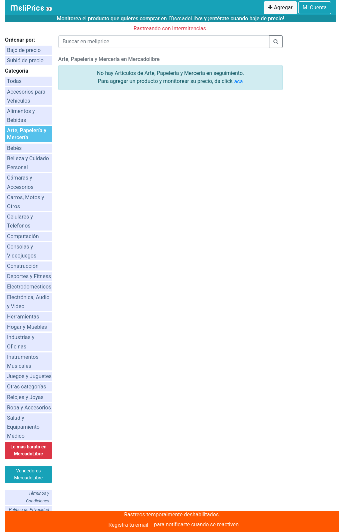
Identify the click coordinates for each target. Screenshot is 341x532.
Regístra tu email (129, 525)
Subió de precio (25, 60)
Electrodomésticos (29, 286)
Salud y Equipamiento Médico (23, 427)
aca (238, 81)
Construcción (23, 266)
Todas (14, 81)
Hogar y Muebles (27, 327)
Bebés (14, 148)
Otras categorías (26, 386)
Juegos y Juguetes (29, 376)
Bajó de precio (24, 50)
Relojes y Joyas (25, 397)
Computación (23, 236)
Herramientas (23, 316)
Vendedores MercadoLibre (28, 474)
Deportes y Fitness (29, 276)
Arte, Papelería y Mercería (26, 134)
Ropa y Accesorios (29, 407)
